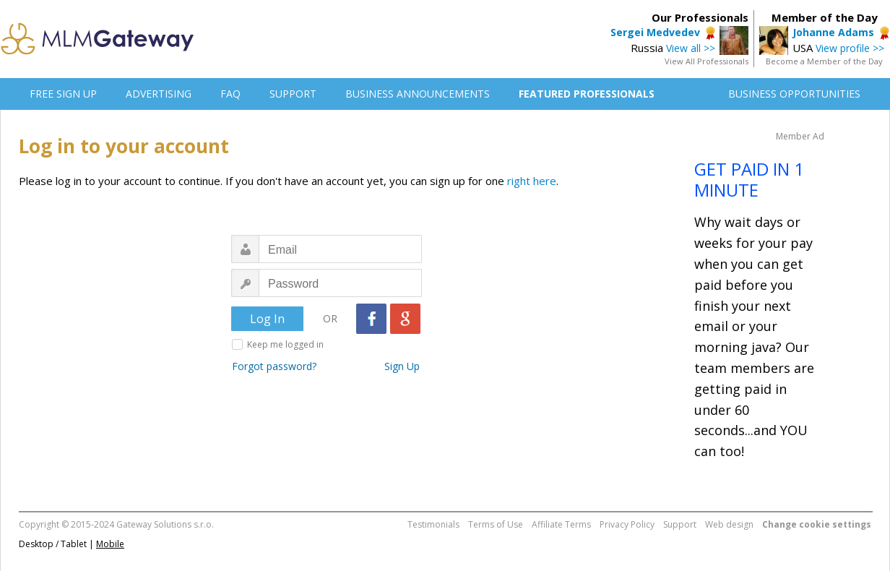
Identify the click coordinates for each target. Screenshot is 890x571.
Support (679, 524)
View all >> (690, 48)
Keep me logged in (285, 344)
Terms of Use (495, 524)
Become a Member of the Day (824, 61)
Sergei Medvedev (655, 32)
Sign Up (402, 366)
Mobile (110, 544)
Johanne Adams (833, 32)
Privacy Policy (627, 524)
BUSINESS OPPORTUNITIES (794, 93)
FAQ (230, 93)
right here (531, 180)
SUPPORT (292, 93)
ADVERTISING (158, 93)
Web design (729, 524)
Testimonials (433, 524)
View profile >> (850, 48)
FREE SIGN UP (63, 93)
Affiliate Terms (561, 524)
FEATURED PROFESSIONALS (586, 93)
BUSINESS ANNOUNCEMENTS (417, 93)
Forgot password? (274, 366)
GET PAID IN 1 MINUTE (749, 179)
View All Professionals (706, 61)
